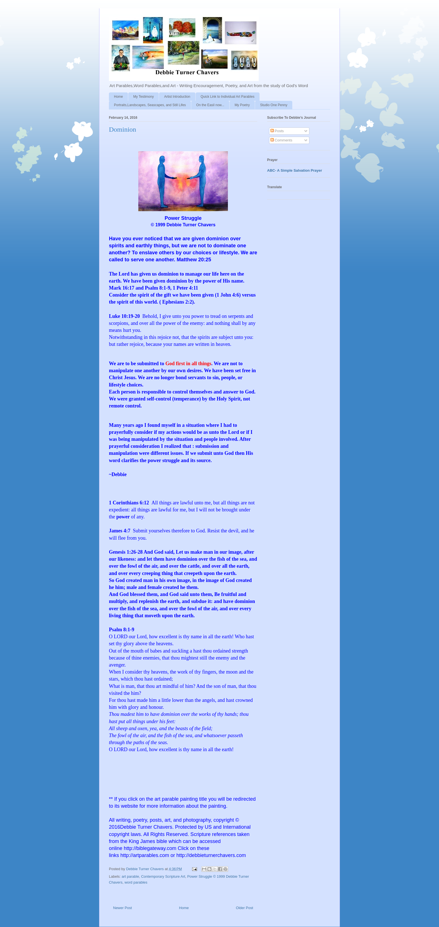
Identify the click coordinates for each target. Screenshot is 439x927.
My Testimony (143, 97)
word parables (136, 882)
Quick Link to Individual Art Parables (227, 97)
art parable (130, 876)
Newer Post (122, 908)
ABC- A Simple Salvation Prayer (294, 170)
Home (118, 97)
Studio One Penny (273, 105)
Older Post (244, 908)
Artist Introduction (177, 97)
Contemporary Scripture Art (163, 876)
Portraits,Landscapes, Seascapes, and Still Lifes (150, 105)
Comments (281, 140)
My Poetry (242, 105)
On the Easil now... (210, 105)
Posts (277, 131)
